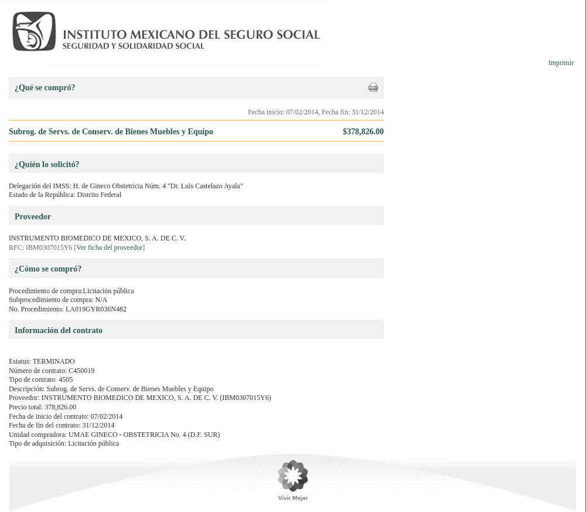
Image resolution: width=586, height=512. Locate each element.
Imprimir (561, 63)
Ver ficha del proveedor (109, 247)
